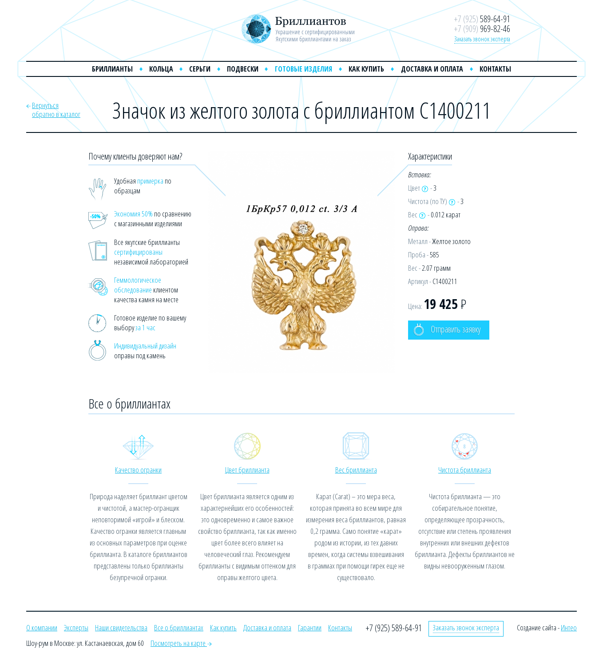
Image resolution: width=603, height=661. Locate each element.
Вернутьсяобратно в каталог (56, 109)
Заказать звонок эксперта (482, 38)
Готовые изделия (303, 69)
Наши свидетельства (121, 627)
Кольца (161, 69)
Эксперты (76, 627)
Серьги (199, 69)
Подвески (242, 69)
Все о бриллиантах (178, 627)
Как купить (366, 69)
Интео (569, 627)
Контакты (495, 69)
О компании (41, 627)
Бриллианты (112, 69)
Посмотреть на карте (181, 643)
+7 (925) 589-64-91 (393, 628)
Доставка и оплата (432, 69)
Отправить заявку (446, 329)
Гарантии (309, 627)
